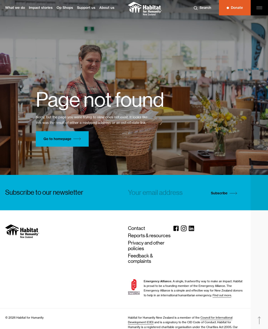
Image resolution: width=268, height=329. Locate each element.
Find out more (222, 295)
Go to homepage (63, 139)
